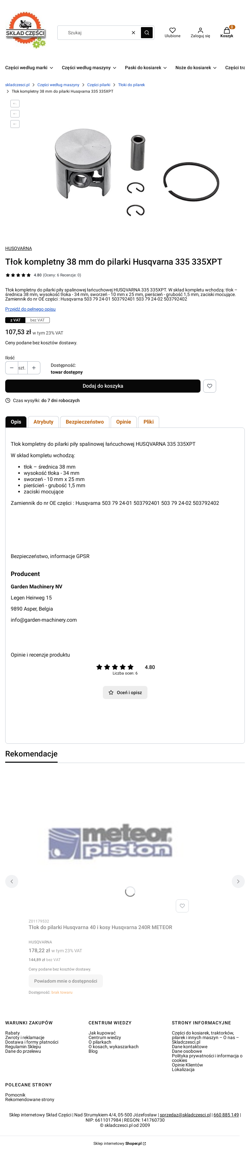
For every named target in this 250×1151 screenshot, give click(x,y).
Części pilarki (98, 85)
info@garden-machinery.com (44, 620)
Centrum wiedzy (105, 1037)
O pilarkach (100, 1042)
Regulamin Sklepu (23, 1046)
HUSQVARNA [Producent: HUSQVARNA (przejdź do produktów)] (18, 248)
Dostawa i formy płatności (31, 1042)
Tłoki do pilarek (131, 85)
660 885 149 (226, 1114)
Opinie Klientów (187, 1064)
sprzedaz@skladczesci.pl (185, 1114)
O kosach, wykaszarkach (114, 1046)
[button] (147, 32)
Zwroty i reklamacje (24, 1037)
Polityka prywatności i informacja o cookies (207, 1058)
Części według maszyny (58, 85)
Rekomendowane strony (29, 1099)
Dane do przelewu (23, 1051)
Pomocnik (15, 1094)
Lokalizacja (183, 1069)
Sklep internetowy (117, 1143)
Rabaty (12, 1032)
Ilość (10, 357)
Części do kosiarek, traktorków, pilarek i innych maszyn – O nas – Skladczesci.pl (205, 1037)
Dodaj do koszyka (103, 386)
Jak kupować (102, 1032)
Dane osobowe (187, 1051)
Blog (93, 1051)
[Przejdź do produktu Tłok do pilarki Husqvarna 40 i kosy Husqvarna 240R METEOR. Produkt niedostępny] (110, 841)
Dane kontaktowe (189, 1046)
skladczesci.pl (17, 85)
